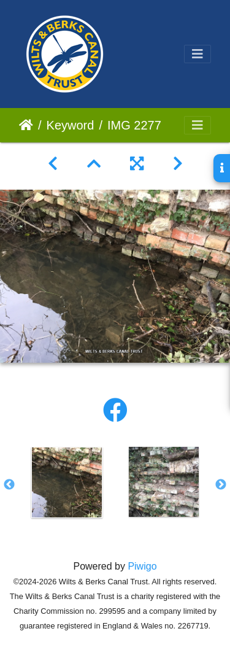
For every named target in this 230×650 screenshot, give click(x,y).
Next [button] (221, 485)
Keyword (70, 125)
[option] (66, 482)
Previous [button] (9, 485)
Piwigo (142, 566)
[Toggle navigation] (197, 54)
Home (26, 125)
